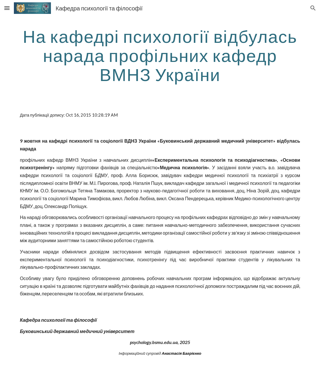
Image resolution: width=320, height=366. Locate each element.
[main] (160, 55)
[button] (7, 8)
